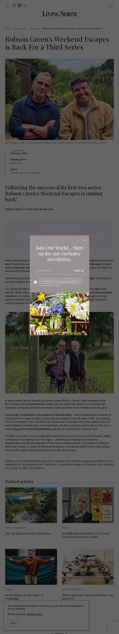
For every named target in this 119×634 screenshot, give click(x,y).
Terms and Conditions (67, 281)
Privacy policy (47, 281)
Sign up (79, 270)
